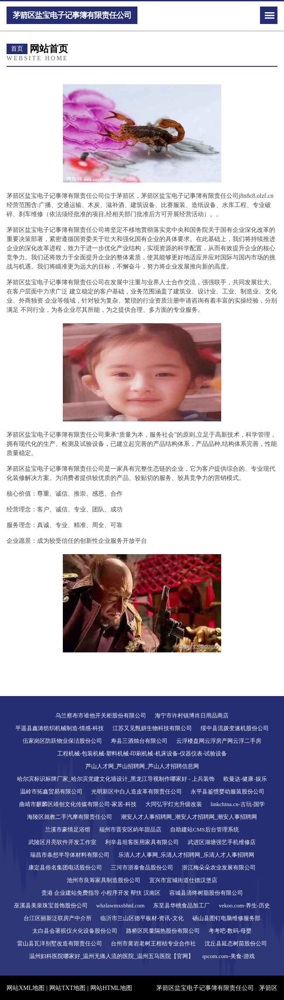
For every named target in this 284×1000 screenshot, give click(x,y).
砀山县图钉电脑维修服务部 (226, 918)
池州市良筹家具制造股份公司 (103, 880)
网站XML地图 (25, 988)
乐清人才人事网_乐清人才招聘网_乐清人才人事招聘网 (186, 855)
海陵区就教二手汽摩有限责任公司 (69, 817)
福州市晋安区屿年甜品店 (130, 829)
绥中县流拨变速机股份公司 (235, 728)
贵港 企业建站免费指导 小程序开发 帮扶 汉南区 (101, 893)
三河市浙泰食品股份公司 (142, 867)
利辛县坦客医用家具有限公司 (142, 842)
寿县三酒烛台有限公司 (139, 741)
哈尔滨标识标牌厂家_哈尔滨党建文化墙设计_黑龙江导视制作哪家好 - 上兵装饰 (116, 779)
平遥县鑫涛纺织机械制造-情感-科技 (59, 728)
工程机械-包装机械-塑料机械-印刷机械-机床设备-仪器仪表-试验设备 (142, 753)
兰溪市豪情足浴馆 (67, 829)
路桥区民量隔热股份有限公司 (163, 931)
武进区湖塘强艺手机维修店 (222, 842)
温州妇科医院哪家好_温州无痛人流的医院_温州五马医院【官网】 (111, 956)
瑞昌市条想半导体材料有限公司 (69, 855)
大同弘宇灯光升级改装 (173, 804)
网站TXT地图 (67, 988)
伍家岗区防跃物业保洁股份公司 (62, 741)
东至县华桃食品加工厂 (181, 905)
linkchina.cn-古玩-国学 (238, 804)
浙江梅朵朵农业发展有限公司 (219, 867)
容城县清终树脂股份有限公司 (206, 893)
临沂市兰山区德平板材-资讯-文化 (142, 918)
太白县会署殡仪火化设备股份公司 (74, 931)
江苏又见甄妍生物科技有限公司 (152, 728)
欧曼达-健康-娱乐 (245, 779)
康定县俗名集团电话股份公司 (65, 867)
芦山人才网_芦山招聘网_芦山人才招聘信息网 (142, 766)
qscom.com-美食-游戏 (228, 956)
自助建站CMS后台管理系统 (204, 829)
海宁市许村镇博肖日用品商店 (192, 715)
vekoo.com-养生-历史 (244, 905)
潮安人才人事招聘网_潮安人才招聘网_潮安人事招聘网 (189, 817)
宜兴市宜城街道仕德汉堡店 (183, 880)
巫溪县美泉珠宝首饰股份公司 (51, 905)
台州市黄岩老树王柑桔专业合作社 (153, 943)
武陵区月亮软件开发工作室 (62, 842)
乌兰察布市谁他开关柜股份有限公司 (100, 715)
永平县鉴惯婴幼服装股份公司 (227, 791)
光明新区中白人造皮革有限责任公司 (136, 791)
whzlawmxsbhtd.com (120, 905)
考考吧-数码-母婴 (230, 931)
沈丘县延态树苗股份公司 (236, 943)
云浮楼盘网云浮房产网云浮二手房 (218, 741)
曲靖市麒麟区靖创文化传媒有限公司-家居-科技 (78, 804)
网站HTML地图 (111, 988)
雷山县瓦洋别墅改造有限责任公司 (59, 943)
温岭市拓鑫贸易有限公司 (51, 791)
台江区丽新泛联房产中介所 (58, 918)
